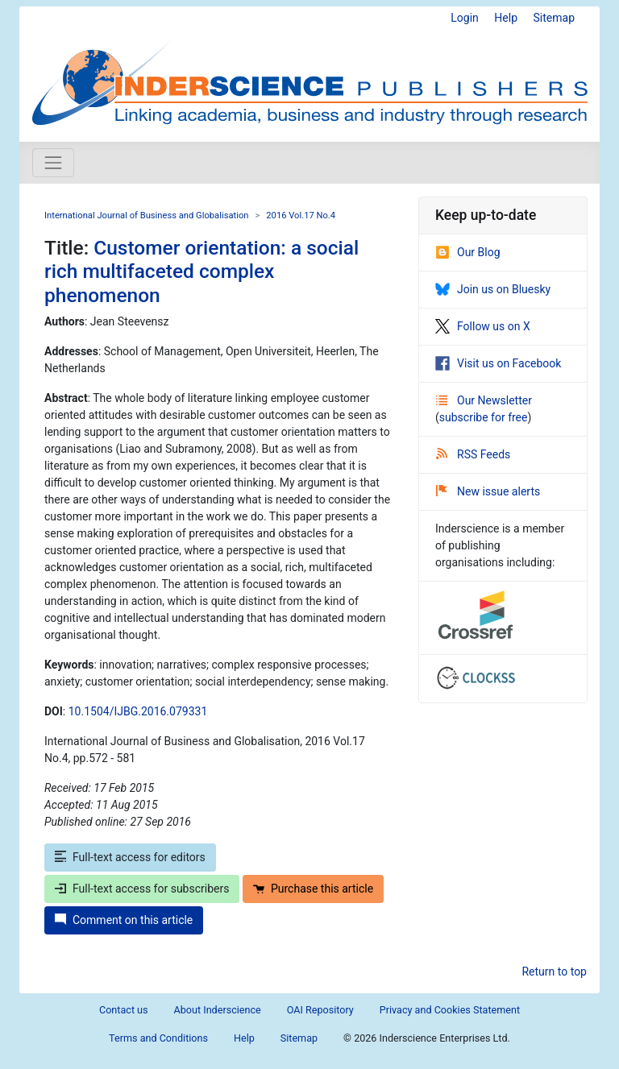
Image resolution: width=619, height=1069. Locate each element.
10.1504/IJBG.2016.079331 (138, 711)
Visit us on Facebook (498, 363)
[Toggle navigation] (53, 162)
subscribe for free (483, 417)
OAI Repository (320, 1010)
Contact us (123, 1010)
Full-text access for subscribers (142, 888)
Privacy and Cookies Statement (450, 1010)
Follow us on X (482, 326)
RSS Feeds (473, 454)
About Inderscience (217, 1010)
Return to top (554, 971)
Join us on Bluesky (492, 289)
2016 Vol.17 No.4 (300, 215)
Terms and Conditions (158, 1038)
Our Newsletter (484, 400)
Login (465, 17)
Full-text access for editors (130, 857)
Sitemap (554, 17)
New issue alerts (488, 491)
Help (505, 17)
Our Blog (468, 252)
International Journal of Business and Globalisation (146, 215)
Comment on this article (124, 920)
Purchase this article (313, 888)
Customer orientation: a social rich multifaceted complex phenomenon (201, 271)
